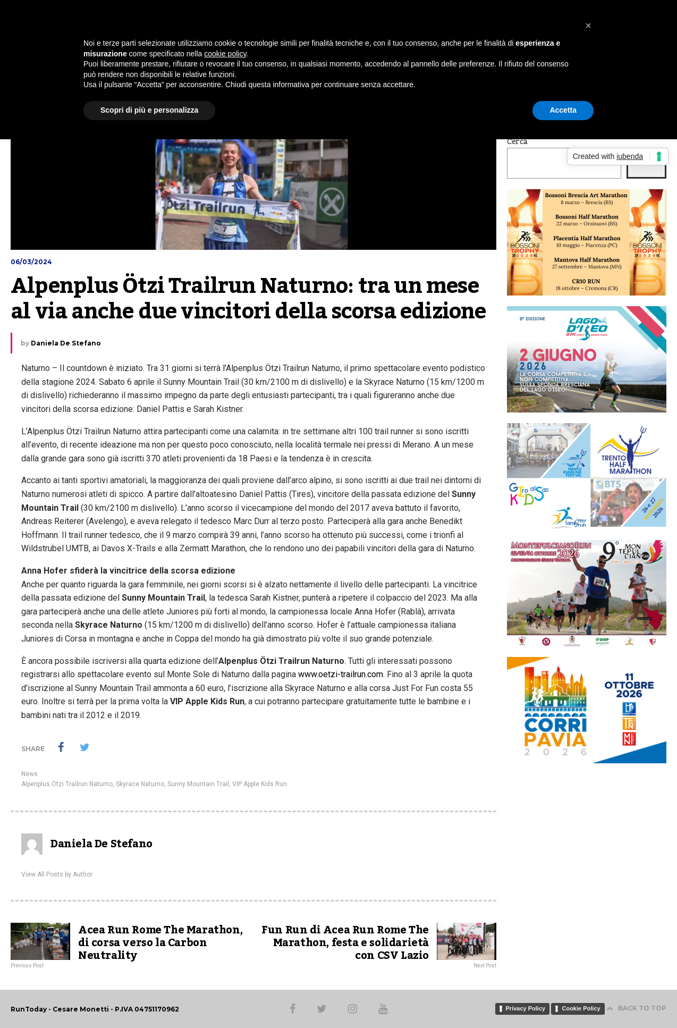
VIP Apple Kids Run (259, 784)
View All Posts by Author (56, 874)
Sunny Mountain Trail (198, 784)
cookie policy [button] (225, 53)
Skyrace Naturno (140, 784)
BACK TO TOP (636, 1008)
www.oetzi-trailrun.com (340, 674)
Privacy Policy (526, 1008)
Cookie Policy (581, 1008)
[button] (588, 25)
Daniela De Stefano (66, 343)
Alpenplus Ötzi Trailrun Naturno (67, 784)
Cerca (517, 141)
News (29, 774)
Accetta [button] (563, 110)
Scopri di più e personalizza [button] (149, 110)
